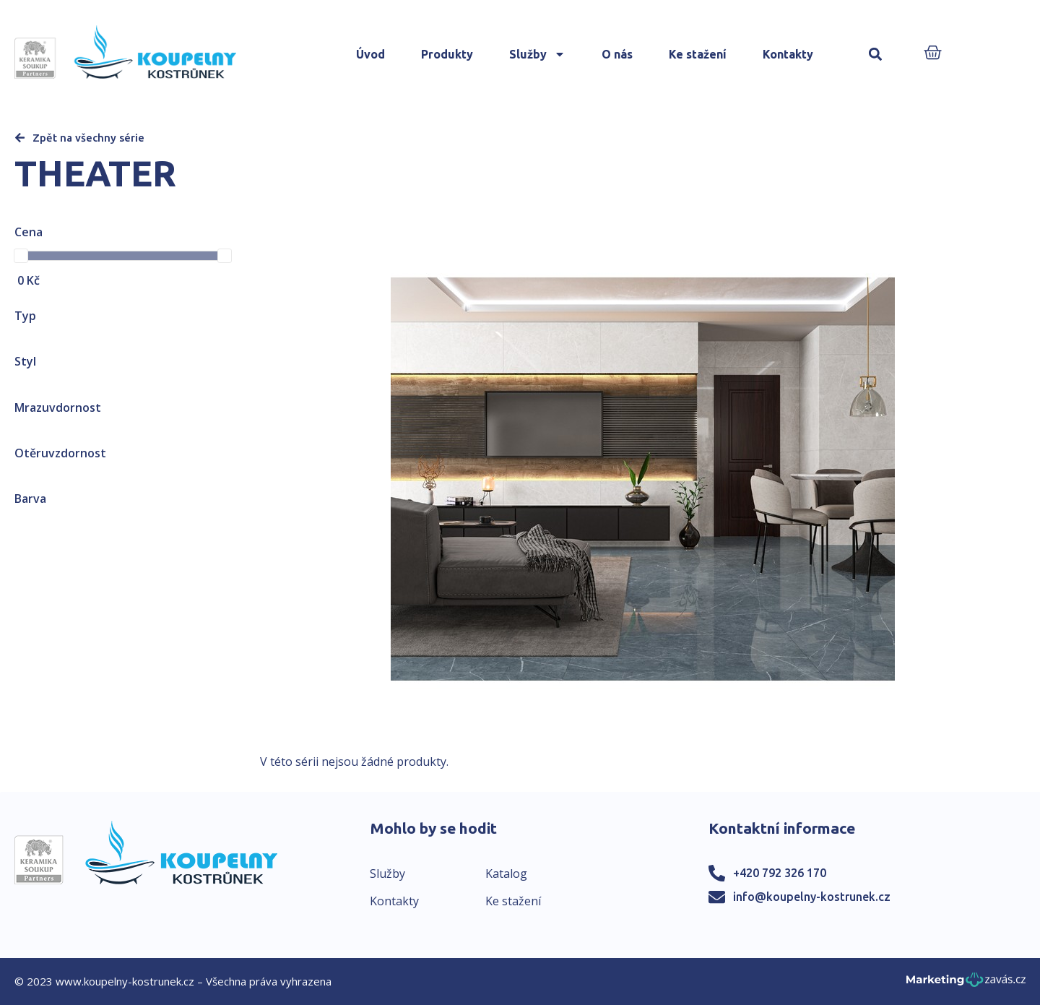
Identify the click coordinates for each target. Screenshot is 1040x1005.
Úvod (370, 54)
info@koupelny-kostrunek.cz (811, 896)
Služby (537, 54)
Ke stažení (698, 54)
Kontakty (788, 54)
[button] (876, 54)
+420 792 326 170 (779, 872)
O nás (617, 54)
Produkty (447, 54)
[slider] (21, 256)
